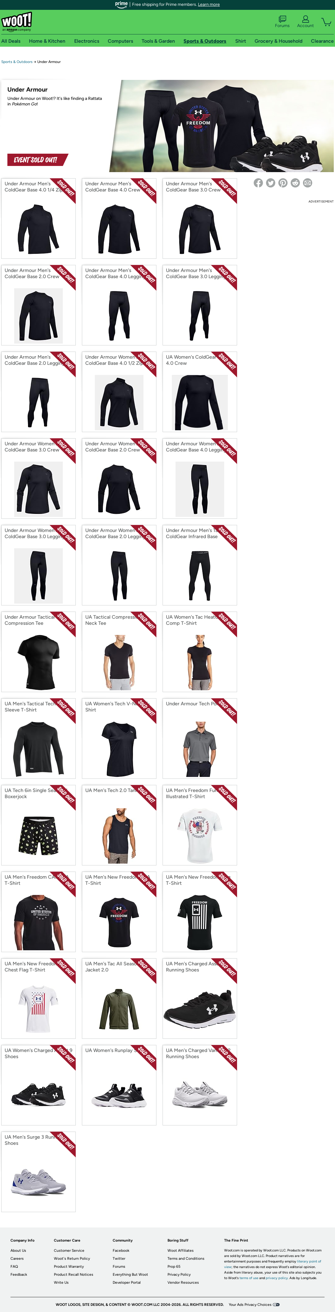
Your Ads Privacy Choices (250, 1304)
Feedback (18, 1274)
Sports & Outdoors (17, 62)
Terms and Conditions (186, 1258)
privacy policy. (277, 1278)
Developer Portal (127, 1282)
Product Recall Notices (73, 1274)
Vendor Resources (183, 1282)
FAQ (14, 1266)
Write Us (61, 1282)
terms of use (249, 1278)
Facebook (121, 1250)
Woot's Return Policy (72, 1258)
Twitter (119, 1258)
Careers (17, 1258)
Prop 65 (174, 1266)
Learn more (209, 4)
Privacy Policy (179, 1274)
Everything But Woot (130, 1274)
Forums (282, 21)
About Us (18, 1250)
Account (305, 21)
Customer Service (69, 1250)
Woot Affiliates (181, 1250)
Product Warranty (69, 1266)
